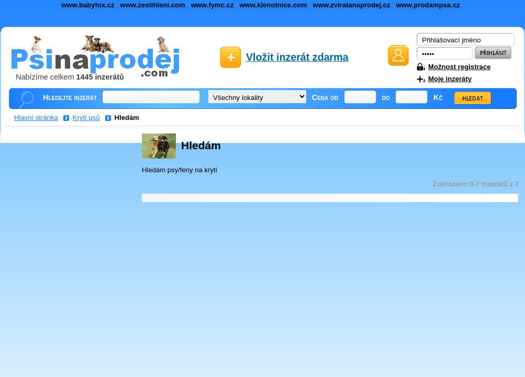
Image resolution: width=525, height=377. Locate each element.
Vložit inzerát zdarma (297, 57)
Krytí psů (86, 117)
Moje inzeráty (450, 79)
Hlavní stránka (36, 117)
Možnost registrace (459, 67)
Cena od (325, 97)
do (386, 97)
